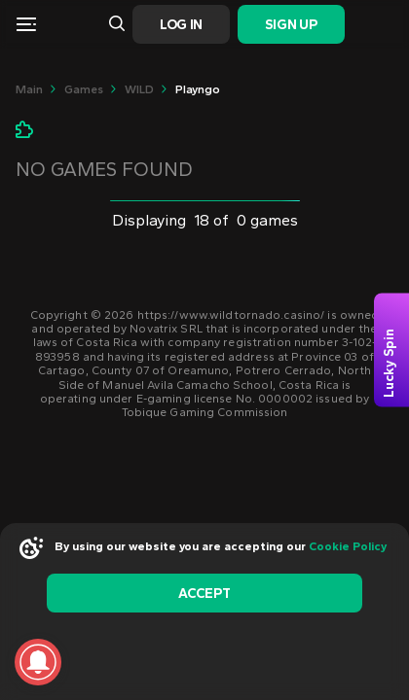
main (29, 89)
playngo (197, 89)
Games (83, 89)
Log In (181, 25)
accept (204, 593)
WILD (139, 89)
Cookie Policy (348, 546)
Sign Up (290, 25)
